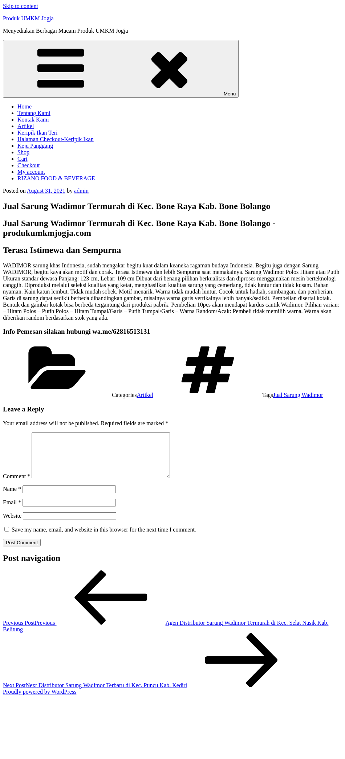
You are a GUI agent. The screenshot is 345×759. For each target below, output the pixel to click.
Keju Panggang (35, 146)
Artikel (25, 126)
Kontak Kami (33, 119)
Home (24, 106)
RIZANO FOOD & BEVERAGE (56, 178)
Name (12, 498)
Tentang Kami (33, 113)
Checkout (28, 165)
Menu (121, 69)
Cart (22, 159)
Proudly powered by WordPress (39, 700)
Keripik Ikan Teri (37, 133)
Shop (23, 152)
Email (12, 511)
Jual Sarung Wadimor (298, 395)
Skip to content (20, 6)
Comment (16, 485)
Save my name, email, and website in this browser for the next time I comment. (104, 538)
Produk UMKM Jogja (28, 18)
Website (12, 524)
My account (31, 172)
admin (81, 191)
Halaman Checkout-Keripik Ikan (55, 139)
